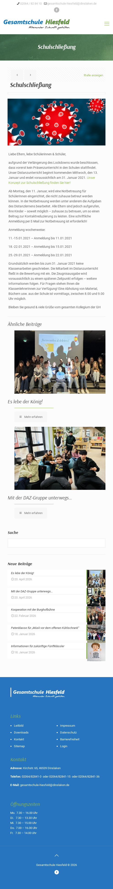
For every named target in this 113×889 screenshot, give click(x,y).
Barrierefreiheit (69, 739)
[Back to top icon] (56, 855)
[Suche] (56, 543)
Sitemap (19, 746)
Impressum (67, 725)
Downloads (21, 732)
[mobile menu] (107, 24)
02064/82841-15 (59, 776)
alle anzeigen (93, 75)
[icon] (56, 10)
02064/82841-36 (89, 776)
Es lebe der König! (25, 401)
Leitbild (18, 725)
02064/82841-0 (31, 776)
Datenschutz (68, 732)
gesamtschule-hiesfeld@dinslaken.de (44, 785)
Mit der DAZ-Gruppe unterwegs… (40, 498)
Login (63, 746)
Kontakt (19, 739)
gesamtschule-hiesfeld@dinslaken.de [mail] (72, 3)
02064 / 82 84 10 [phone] (31, 3)
